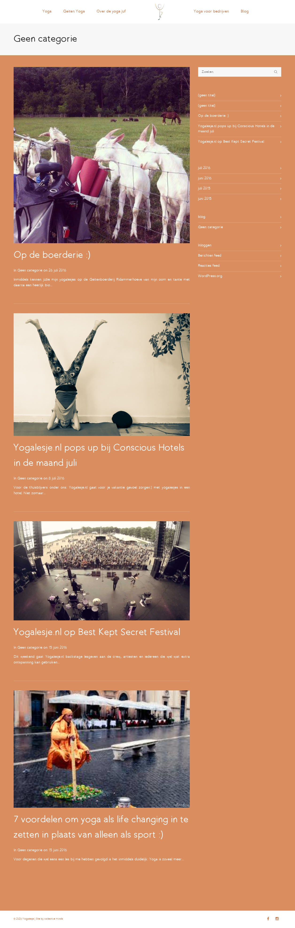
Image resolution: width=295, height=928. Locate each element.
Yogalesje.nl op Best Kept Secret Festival (97, 633)
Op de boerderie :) (52, 255)
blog (201, 217)
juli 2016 (204, 168)
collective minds (53, 919)
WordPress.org (210, 276)
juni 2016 (205, 178)
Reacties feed (209, 266)
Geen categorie (29, 271)
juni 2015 (205, 199)
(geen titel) (206, 96)
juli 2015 (204, 189)
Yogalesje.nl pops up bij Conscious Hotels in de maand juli (236, 129)
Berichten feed (209, 256)
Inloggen (204, 245)
